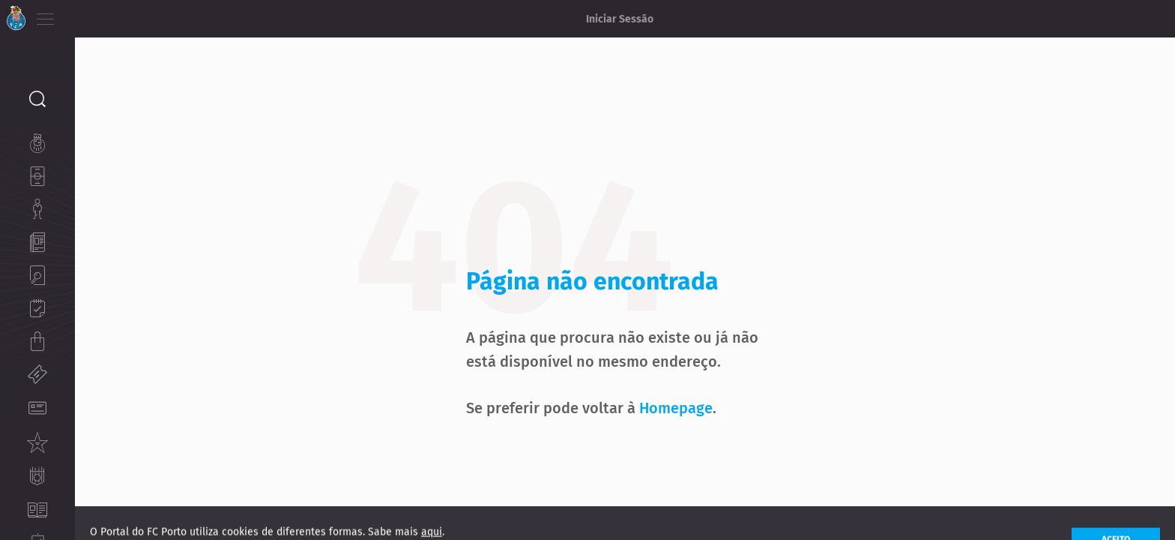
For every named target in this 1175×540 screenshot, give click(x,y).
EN (105, 15)
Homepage (713, 385)
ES (126, 15)
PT (84, 15)
